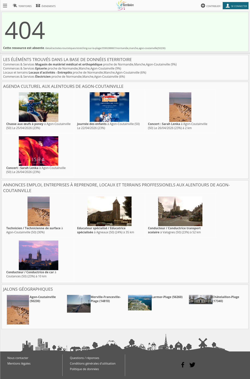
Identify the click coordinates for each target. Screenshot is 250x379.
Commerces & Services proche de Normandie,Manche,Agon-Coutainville (87, 64)
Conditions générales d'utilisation (93, 363)
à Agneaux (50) (101, 230)
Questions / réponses (84, 358)
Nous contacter (17, 358)
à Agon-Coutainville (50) (108, 124)
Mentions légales (18, 363)
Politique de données (84, 369)
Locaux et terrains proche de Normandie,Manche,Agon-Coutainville (71, 72)
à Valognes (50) (174, 230)
